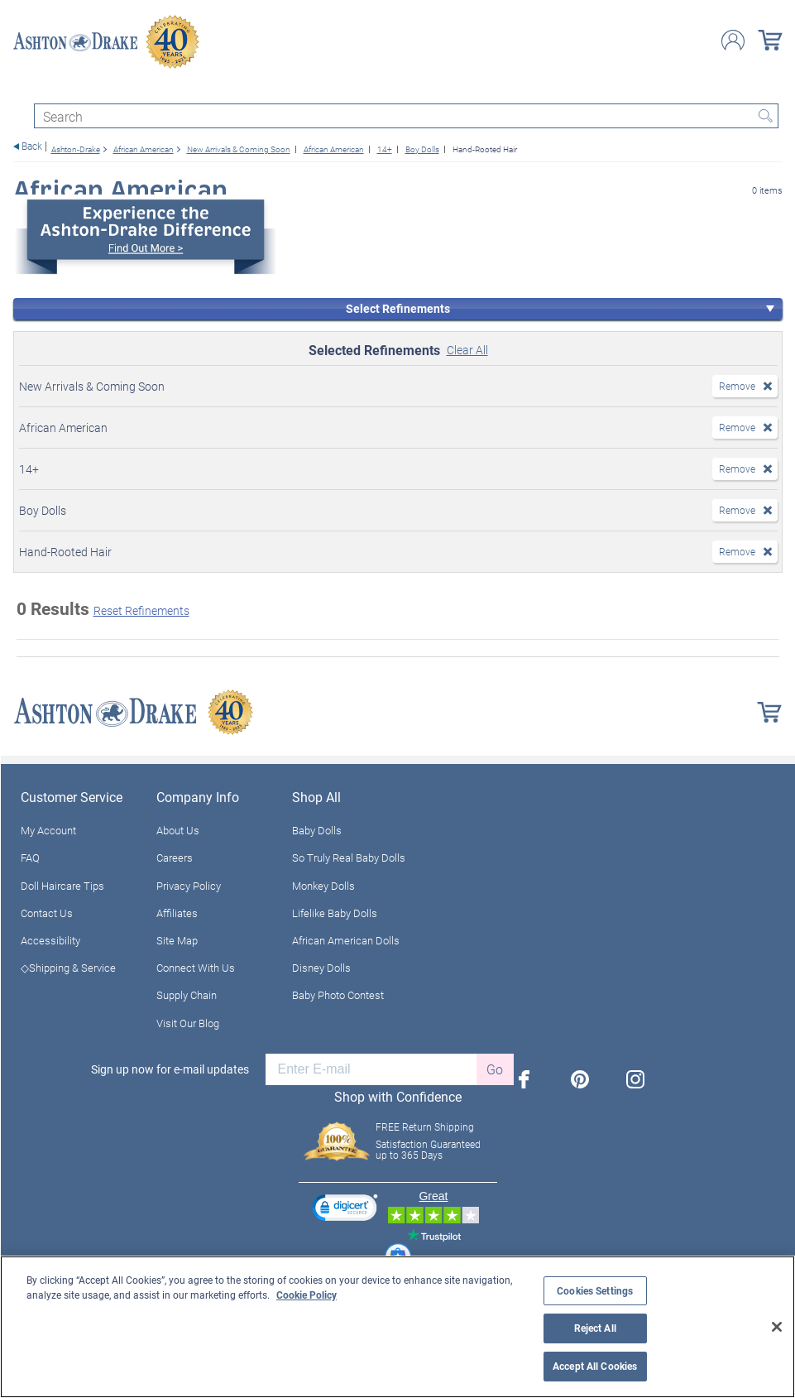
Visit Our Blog (187, 1023)
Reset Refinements (141, 610)
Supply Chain (186, 994)
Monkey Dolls (323, 885)
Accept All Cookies (595, 1366)
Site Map (177, 940)
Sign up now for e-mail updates (170, 1069)
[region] (397, 1327)
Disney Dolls (321, 967)
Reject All (595, 1328)
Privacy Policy (188, 885)
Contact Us (47, 913)
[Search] (406, 115)
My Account (48, 830)
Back (32, 146)
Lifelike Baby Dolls (334, 913)
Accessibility (50, 940)
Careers (174, 857)
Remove (737, 385)
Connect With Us (195, 967)
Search (766, 115)
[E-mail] (371, 1069)
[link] (345, 1210)
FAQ (30, 857)
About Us (177, 830)
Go (494, 1069)
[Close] (777, 1327)
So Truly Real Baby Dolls (348, 857)
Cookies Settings (595, 1291)
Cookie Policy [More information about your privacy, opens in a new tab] (306, 1294)
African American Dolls (346, 940)
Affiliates (177, 913)
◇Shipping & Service (68, 967)
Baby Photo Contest (338, 994)
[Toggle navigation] (20, 89)
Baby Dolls (317, 830)
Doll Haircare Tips (62, 885)
